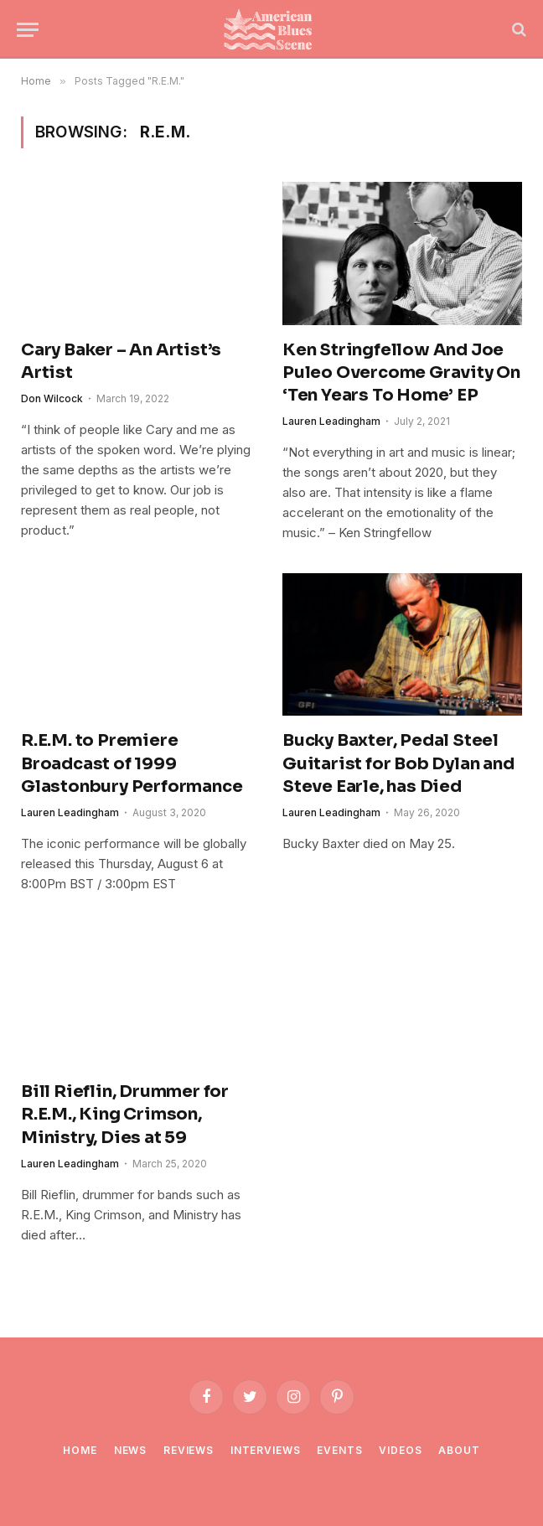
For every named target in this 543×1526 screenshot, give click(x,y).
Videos (400, 1450)
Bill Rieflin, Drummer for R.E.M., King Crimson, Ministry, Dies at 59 (125, 1114)
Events (339, 1450)
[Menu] (28, 30)
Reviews (188, 1450)
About (458, 1450)
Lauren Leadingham (331, 421)
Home (79, 1450)
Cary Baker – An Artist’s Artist (121, 361)
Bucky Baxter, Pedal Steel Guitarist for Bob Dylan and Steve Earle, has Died (398, 763)
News (130, 1450)
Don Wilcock (52, 398)
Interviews (265, 1450)
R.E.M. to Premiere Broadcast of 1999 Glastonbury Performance (131, 763)
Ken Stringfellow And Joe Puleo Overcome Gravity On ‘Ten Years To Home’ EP (401, 372)
